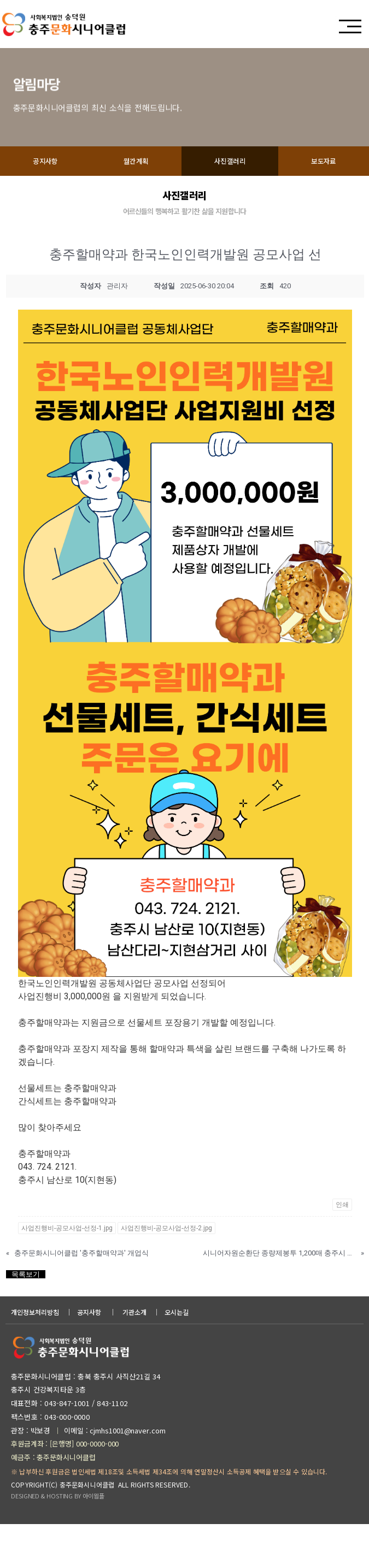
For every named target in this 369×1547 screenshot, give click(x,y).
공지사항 (45, 185)
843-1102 (112, 1427)
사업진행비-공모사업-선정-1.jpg (67, 1252)
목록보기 (25, 1298)
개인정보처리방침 (35, 1336)
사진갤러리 (229, 185)
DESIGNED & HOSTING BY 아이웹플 (57, 1519)
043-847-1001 (66, 1427)
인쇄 (342, 1228)
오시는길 (177, 1336)
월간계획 (136, 185)
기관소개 (134, 1336)
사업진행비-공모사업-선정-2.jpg (166, 1252)
